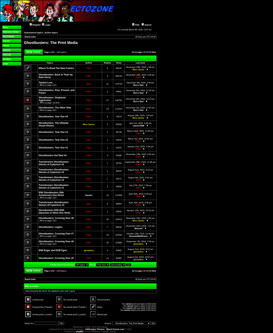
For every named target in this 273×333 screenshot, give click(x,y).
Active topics (51, 32)
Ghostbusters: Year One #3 (53, 132)
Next (154, 52)
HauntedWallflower (138, 236)
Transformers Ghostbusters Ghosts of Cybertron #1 (54, 186)
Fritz (89, 68)
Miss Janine (138, 69)
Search (146, 25)
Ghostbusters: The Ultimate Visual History (53, 124)
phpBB (79, 331)
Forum (6, 46)
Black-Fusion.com (115, 329)
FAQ (135, 25)
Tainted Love (46, 82)
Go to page (137, 52)
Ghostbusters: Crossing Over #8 (56, 218)
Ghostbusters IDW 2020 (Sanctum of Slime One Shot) (54, 211)
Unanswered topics (33, 32)
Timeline (7, 50)
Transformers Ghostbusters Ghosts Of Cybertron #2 (54, 203)
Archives (7, 59)
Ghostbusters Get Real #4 (53, 155)
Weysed (138, 228)
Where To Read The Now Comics (56, 68)
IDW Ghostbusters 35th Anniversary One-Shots (51, 194)
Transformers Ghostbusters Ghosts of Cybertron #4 (54, 171)
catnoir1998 (138, 126)
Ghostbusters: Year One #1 (53, 147)
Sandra (88, 195)
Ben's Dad (138, 85)
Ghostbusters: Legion (50, 227)
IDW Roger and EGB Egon (53, 250)
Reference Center (11, 32)
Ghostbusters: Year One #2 (53, 140)
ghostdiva (138, 244)
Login (46, 25)
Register (35, 25)
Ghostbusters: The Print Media (51, 43)
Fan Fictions (8, 36)
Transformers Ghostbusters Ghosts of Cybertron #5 (54, 163)
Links (5, 64)
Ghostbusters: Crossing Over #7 (56, 233)
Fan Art (6, 41)
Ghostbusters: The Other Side (55, 107)
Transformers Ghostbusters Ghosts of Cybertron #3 (54, 178)
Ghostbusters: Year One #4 (53, 116)
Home (5, 27)
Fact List (7, 55)
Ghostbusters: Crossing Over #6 (56, 241)
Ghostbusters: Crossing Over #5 (56, 258)
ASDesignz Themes (95, 329)
